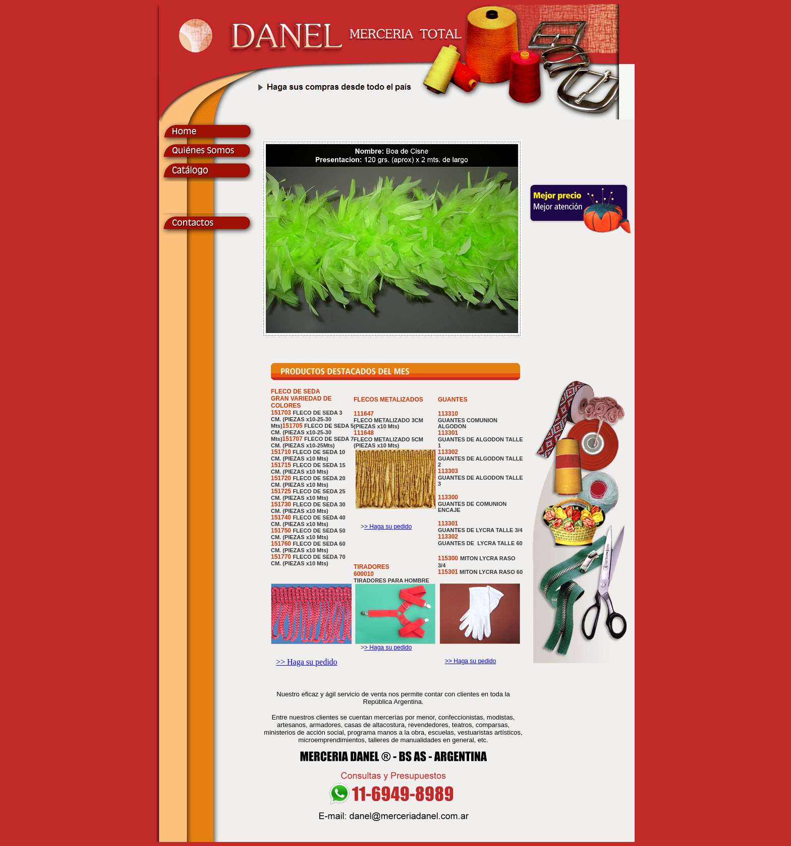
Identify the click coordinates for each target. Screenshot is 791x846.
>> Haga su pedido (306, 662)
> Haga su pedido (388, 526)
